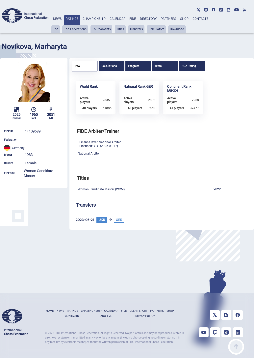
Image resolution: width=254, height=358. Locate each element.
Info (77, 66)
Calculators (156, 29)
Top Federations (75, 29)
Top (55, 29)
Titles (120, 29)
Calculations (109, 66)
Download (177, 29)
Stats (158, 66)
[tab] (57, 24)
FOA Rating (189, 66)
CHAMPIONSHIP (94, 19)
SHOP (184, 19)
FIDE (132, 19)
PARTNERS (168, 19)
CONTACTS (200, 19)
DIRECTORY (148, 19)
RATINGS (72, 19)
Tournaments (101, 29)
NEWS (57, 19)
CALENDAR (117, 19)
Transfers (136, 29)
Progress (133, 66)
